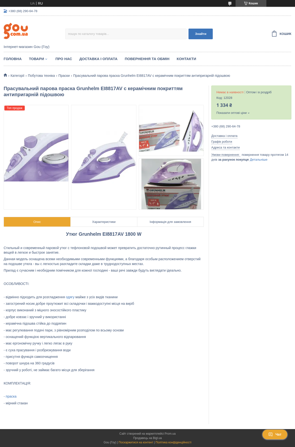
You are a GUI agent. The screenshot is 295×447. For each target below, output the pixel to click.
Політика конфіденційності (173, 442)
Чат (274, 434)
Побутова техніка (41, 76)
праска (11, 396)
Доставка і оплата (98, 59)
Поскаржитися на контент (136, 442)
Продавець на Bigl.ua (147, 438)
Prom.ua (170, 433)
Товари (36, 59)
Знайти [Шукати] (200, 34)
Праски (64, 76)
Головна (13, 59)
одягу (70, 297)
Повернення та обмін (147, 59)
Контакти (186, 59)
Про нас (63, 59)
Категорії (17, 76)
